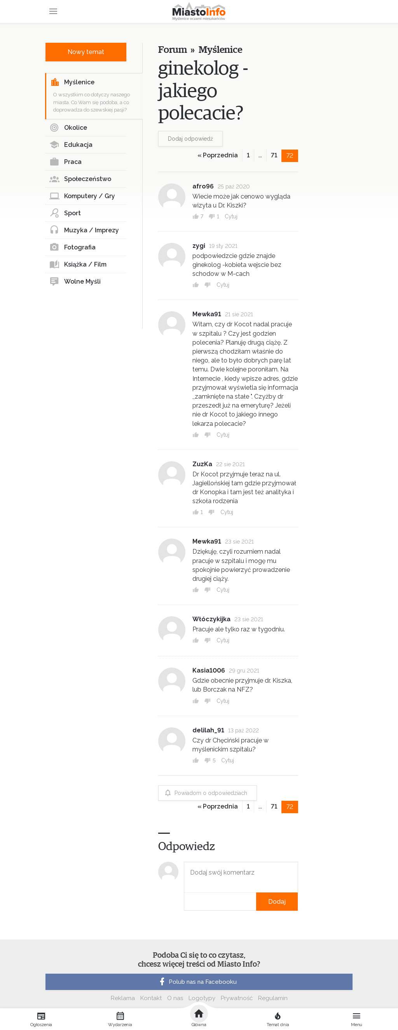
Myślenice (72, 82)
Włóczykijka (211, 619)
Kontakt (151, 998)
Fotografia (72, 247)
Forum (172, 50)
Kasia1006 (208, 670)
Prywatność (237, 998)
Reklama (123, 998)
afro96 (203, 186)
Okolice (68, 128)
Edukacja (71, 145)
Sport (65, 213)
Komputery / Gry (82, 196)
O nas (175, 998)
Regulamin (273, 998)
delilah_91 (208, 730)
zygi (198, 245)
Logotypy (202, 998)
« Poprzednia (217, 155)
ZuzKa (202, 464)
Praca (65, 162)
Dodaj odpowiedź (190, 139)
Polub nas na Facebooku (197, 982)
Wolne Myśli (75, 282)
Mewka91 (206, 314)
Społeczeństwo (80, 179)
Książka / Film (77, 264)
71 (274, 155)
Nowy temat (86, 52)
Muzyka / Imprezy (84, 230)
